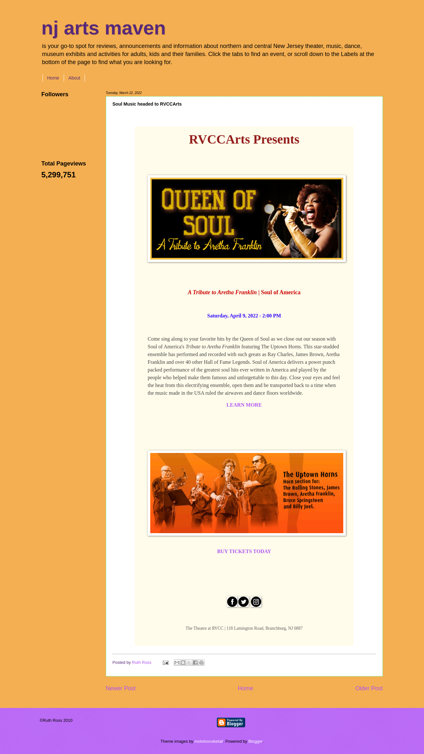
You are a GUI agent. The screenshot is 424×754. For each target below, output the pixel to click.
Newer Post (121, 688)
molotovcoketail (209, 741)
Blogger (255, 741)
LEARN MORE (244, 405)
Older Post (369, 688)
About (74, 77)
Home (53, 77)
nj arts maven (103, 28)
